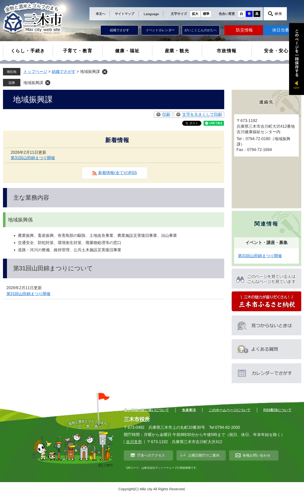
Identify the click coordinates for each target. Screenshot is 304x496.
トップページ (35, 71)
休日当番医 (282, 30)
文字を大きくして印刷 (202, 114)
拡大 (195, 14)
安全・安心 (276, 50)
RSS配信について (277, 410)
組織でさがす (119, 30)
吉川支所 (134, 442)
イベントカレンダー (160, 30)
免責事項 (189, 410)
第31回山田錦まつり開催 (33, 158)
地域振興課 (33, 83)
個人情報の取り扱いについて (146, 410)
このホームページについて (230, 410)
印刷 (166, 114)
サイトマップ (124, 14)
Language (151, 14)
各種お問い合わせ (256, 455)
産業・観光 (177, 50)
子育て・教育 (77, 50)
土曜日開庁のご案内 (203, 455)
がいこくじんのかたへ (200, 30)
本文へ (100, 14)
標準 (206, 14)
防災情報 (244, 30)
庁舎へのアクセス (151, 455)
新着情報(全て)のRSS (117, 173)
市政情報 (226, 50)
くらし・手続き (28, 50)
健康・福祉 (127, 50)
